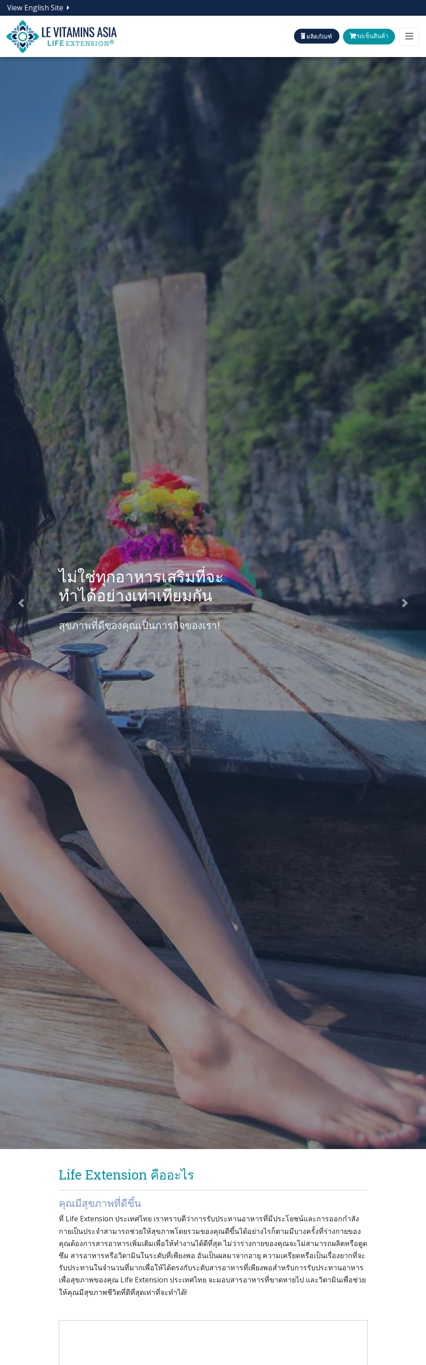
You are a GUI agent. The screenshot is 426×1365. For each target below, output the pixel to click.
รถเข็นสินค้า (366, 36)
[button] (21, 603)
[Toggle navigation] (409, 36)
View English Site (38, 8)
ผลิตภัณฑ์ (309, 36)
